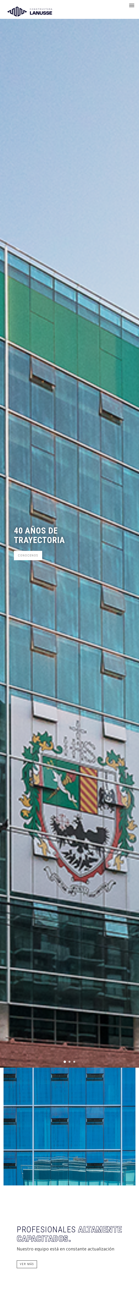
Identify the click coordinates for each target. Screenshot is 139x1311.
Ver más (27, 1264)
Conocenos (28, 555)
